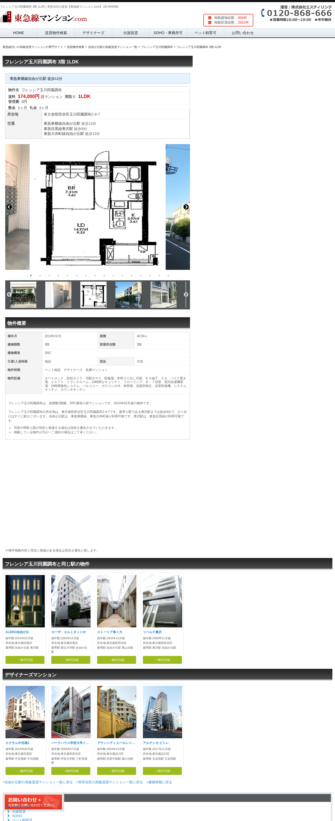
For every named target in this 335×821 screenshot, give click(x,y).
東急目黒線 (53, 129)
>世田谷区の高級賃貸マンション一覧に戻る (109, 782)
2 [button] (40, 275)
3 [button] (49, 275)
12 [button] (131, 275)
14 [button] (150, 275)
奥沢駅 (67, 129)
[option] (97, 206)
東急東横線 (53, 123)
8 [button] (95, 275)
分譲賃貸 (130, 33)
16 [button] (168, 275)
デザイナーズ (93, 33)
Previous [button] (9, 207)
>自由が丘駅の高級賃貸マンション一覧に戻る (38, 782)
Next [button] (186, 207)
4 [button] (58, 275)
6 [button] (76, 275)
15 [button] (159, 275)
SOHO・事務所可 (168, 33)
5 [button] (67, 275)
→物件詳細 (25, 660)
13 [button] (140, 275)
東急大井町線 (55, 134)
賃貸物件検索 (56, 33)
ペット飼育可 (205, 33)
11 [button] (122, 275)
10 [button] (113, 275)
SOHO (17, 816)
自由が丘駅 (71, 123)
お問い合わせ (243, 33)
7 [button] (85, 275)
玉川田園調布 (80, 114)
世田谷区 (62, 114)
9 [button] (104, 275)
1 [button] (31, 275)
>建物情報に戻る (159, 782)
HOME (18, 33)
